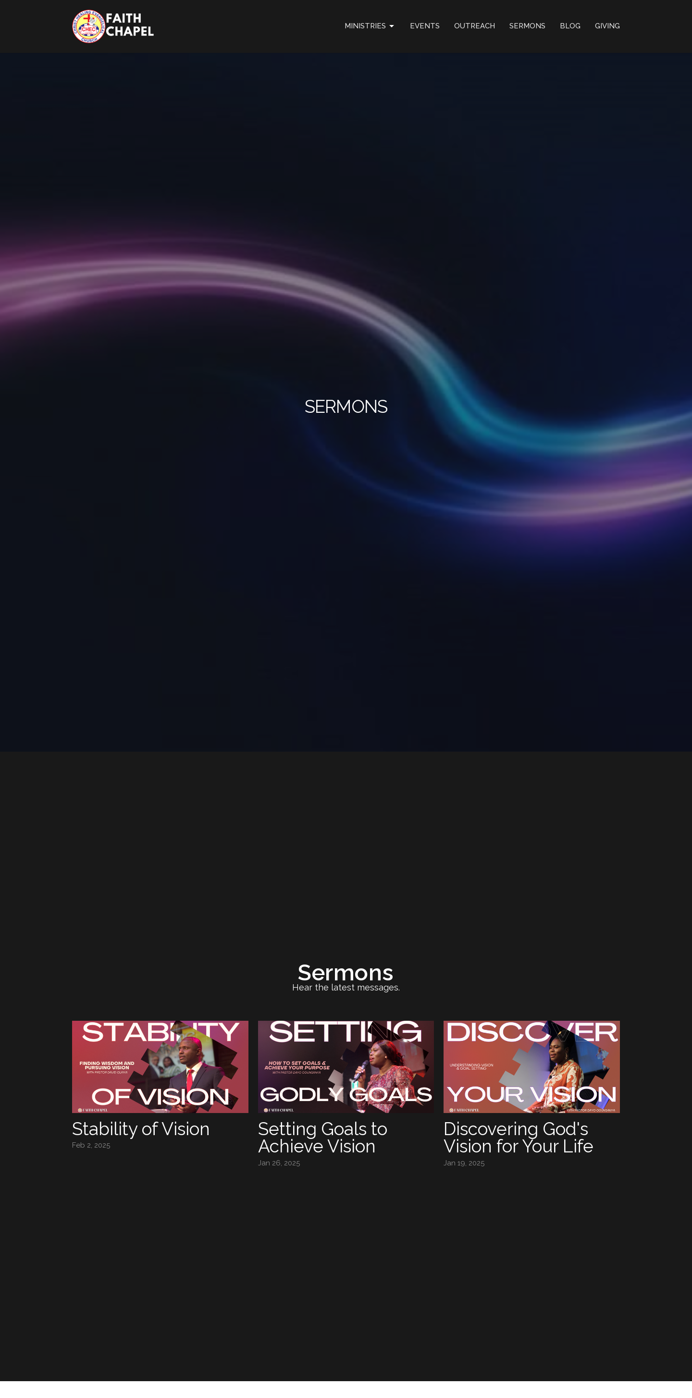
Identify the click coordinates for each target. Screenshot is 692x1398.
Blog (570, 26)
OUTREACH (474, 26)
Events (425, 26)
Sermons (527, 26)
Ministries (370, 26)
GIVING (607, 26)
